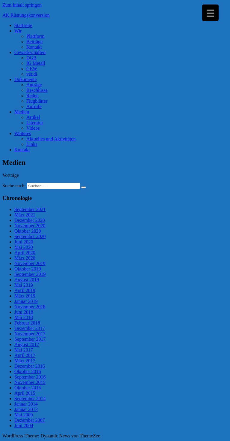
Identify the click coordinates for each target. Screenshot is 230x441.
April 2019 (24, 290)
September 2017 (30, 339)
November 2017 (30, 333)
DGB (31, 57)
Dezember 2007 (29, 420)
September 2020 (30, 236)
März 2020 (24, 258)
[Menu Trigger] (210, 13)
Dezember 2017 (29, 328)
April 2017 (24, 355)
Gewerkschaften (30, 52)
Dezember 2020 (29, 220)
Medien (21, 111)
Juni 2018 (23, 312)
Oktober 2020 (27, 231)
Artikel (33, 117)
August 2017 (26, 344)
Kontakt (34, 47)
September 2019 (30, 274)
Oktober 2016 (27, 371)
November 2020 (30, 225)
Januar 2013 (26, 409)
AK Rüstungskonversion (26, 15)
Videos (33, 128)
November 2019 (30, 263)
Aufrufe (34, 106)
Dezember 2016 (29, 366)
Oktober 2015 (27, 387)
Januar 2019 (26, 301)
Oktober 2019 (27, 268)
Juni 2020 (23, 241)
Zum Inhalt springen (22, 5)
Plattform (35, 36)
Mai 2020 (23, 247)
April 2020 (24, 252)
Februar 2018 (27, 322)
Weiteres (22, 133)
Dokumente (25, 79)
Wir (18, 30)
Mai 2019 (23, 285)
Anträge (34, 84)
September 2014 (30, 398)
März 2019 (24, 295)
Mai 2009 (23, 414)
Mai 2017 (23, 349)
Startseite (23, 25)
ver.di (31, 74)
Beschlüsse (37, 90)
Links (31, 144)
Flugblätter (36, 101)
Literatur (34, 122)
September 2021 (30, 209)
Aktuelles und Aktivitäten (50, 138)
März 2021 (24, 214)
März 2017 (24, 360)
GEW (31, 68)
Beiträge (34, 41)
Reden (32, 95)
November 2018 (30, 306)
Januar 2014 (26, 403)
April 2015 (24, 393)
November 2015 (30, 382)
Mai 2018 (23, 317)
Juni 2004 (23, 425)
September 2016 (30, 376)
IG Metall (35, 63)
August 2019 (26, 279)
